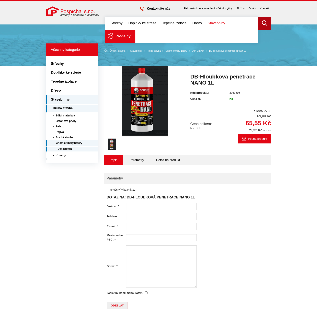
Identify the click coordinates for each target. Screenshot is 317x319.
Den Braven (198, 51)
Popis (113, 160)
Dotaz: (112, 266)
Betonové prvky (66, 121)
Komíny (61, 155)
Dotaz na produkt (168, 160)
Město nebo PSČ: (115, 237)
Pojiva (60, 131)
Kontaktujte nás (158, 8)
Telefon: (112, 216)
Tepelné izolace (174, 23)
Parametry (137, 160)
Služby (240, 8)
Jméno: (113, 206)
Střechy (116, 23)
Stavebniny (216, 23)
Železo (60, 126)
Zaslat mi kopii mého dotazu (125, 293)
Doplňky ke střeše (142, 23)
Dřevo (197, 23)
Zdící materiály (65, 115)
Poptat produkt (257, 138)
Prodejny (123, 36)
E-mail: (112, 226)
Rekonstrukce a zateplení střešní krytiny (208, 8)
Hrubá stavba (154, 51)
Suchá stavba (64, 137)
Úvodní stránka (114, 51)
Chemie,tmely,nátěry (176, 51)
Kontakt (264, 8)
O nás (252, 8)
